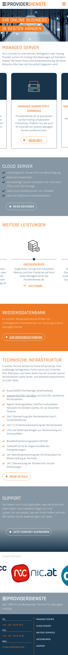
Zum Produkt (35, 285)
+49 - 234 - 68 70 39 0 (12, 625)
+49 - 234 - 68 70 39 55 (13, 636)
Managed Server (45, 619)
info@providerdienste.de (13, 647)
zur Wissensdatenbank (25, 337)
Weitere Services (45, 632)
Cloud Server (43, 626)
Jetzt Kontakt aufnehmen (31, 532)
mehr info (35, 140)
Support (40, 646)
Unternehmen (43, 639)
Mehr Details (19, 477)
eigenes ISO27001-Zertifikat (21, 395)
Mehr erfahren (23, 207)
